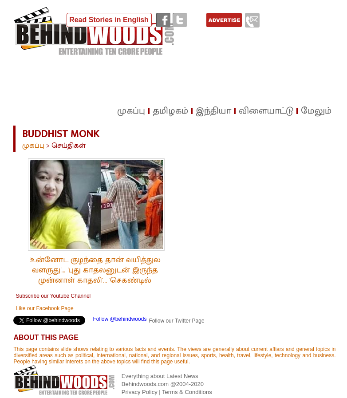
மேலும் (316, 111)
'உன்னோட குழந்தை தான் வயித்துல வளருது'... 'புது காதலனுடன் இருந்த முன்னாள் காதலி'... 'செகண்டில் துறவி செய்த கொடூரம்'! (95, 275)
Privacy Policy (140, 392)
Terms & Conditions (187, 392)
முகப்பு (33, 146)
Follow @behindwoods (119, 319)
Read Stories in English (109, 20)
